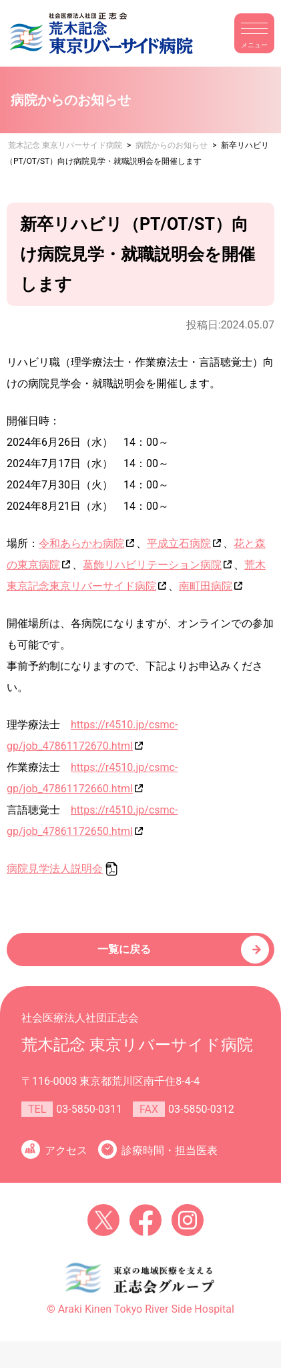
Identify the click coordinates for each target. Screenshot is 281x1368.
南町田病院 (205, 586)
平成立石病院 (179, 543)
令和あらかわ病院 (81, 543)
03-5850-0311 (89, 1109)
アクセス (66, 1150)
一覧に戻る (124, 949)
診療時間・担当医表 (169, 1150)
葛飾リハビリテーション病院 (152, 564)
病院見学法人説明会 (55, 868)
